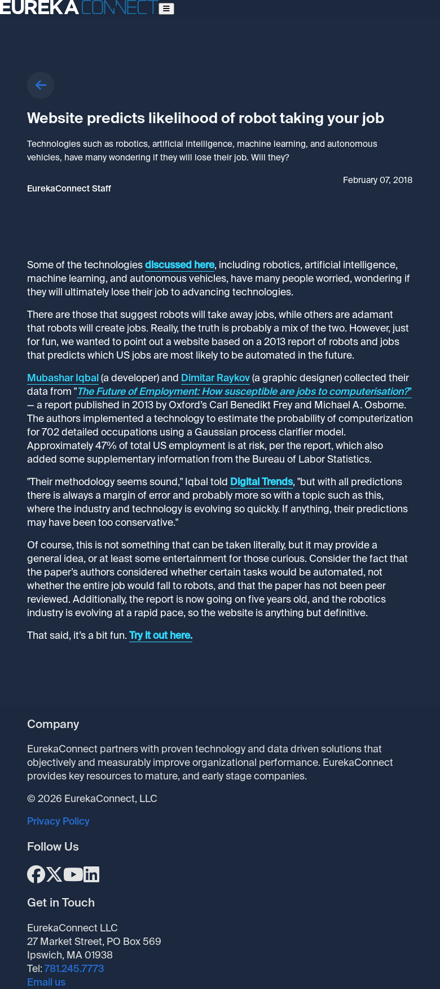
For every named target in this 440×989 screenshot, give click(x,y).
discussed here (179, 265)
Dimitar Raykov (215, 378)
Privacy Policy (58, 821)
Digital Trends (261, 482)
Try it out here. (160, 635)
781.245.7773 (74, 968)
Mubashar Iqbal (63, 378)
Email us (46, 982)
